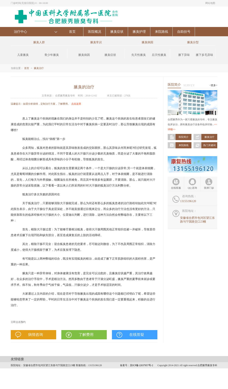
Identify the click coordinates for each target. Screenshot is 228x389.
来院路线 (161, 31)
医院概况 (94, 31)
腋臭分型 (193, 42)
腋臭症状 (117, 31)
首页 (72, 31)
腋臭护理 (139, 31)
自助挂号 (183, 31)
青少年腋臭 (51, 54)
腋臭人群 (39, 42)
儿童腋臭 (23, 54)
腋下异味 (184, 54)
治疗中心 (20, 31)
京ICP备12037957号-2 (141, 365)
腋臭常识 (96, 42)
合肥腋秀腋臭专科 (65, 95)
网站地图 (210, 3)
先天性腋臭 (138, 54)
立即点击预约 (18, 322)
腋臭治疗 (39, 68)
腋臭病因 (84, 54)
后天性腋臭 (159, 54)
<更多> (213, 85)
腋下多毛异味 (204, 54)
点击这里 (76, 103)
